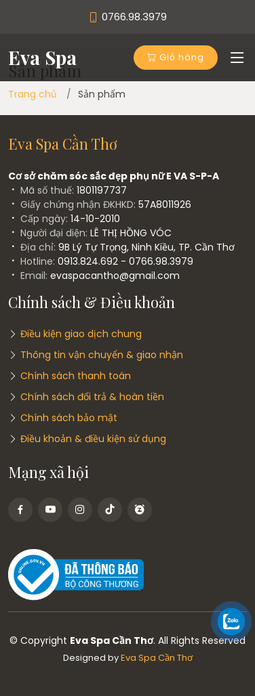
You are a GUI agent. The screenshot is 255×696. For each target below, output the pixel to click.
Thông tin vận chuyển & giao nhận (101, 355)
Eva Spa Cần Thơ (157, 657)
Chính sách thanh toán (75, 376)
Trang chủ (32, 94)
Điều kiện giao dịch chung (81, 334)
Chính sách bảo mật (68, 418)
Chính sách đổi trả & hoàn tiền (92, 397)
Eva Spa (42, 57)
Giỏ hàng (175, 57)
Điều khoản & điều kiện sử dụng (93, 438)
